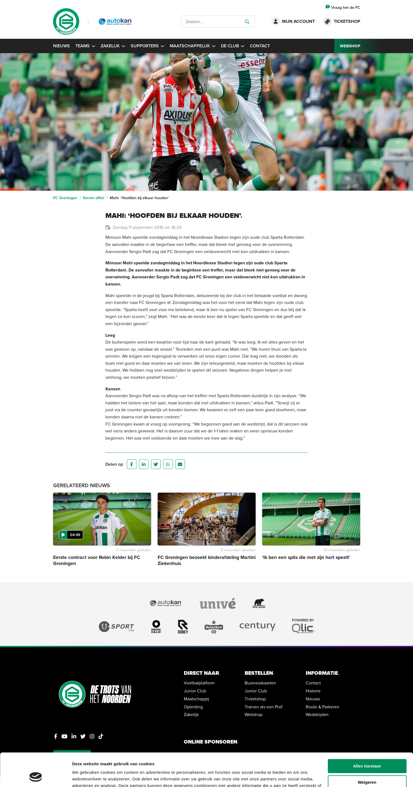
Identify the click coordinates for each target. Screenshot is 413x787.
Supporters (147, 46)
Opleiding (193, 707)
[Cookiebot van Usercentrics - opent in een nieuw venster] (36, 776)
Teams (85, 46)
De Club (232, 46)
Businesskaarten (260, 683)
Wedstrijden (317, 714)
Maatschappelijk (192, 46)
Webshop (253, 714)
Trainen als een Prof (264, 707)
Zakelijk (113, 46)
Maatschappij (196, 699)
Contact (260, 46)
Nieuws (61, 46)
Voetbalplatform (199, 683)
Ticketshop (255, 699)
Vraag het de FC (343, 7)
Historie (313, 691)
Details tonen (85, 776)
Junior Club (195, 691)
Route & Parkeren (322, 707)
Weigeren (367, 751)
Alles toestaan (367, 735)
